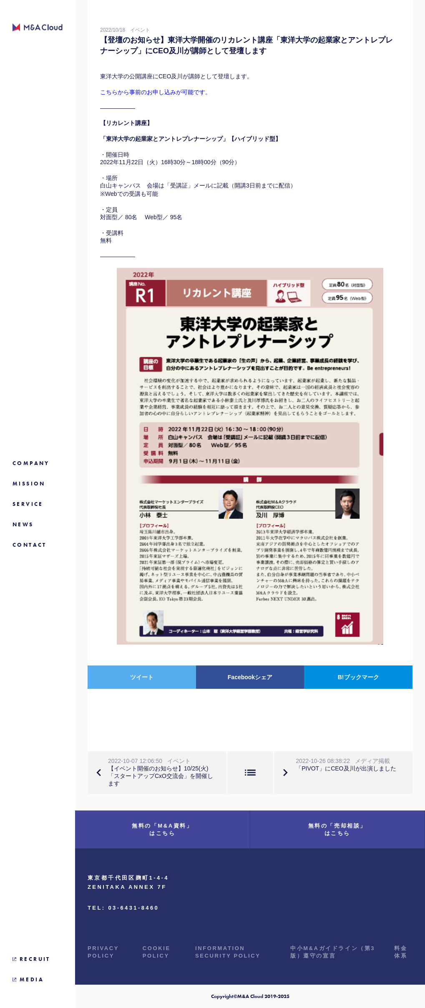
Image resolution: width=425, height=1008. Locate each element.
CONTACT (30, 544)
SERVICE (28, 504)
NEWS (23, 524)
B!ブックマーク (358, 677)
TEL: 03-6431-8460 (123, 908)
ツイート (141, 677)
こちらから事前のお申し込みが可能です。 (155, 92)
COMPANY (31, 463)
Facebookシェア (250, 677)
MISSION (29, 483)
